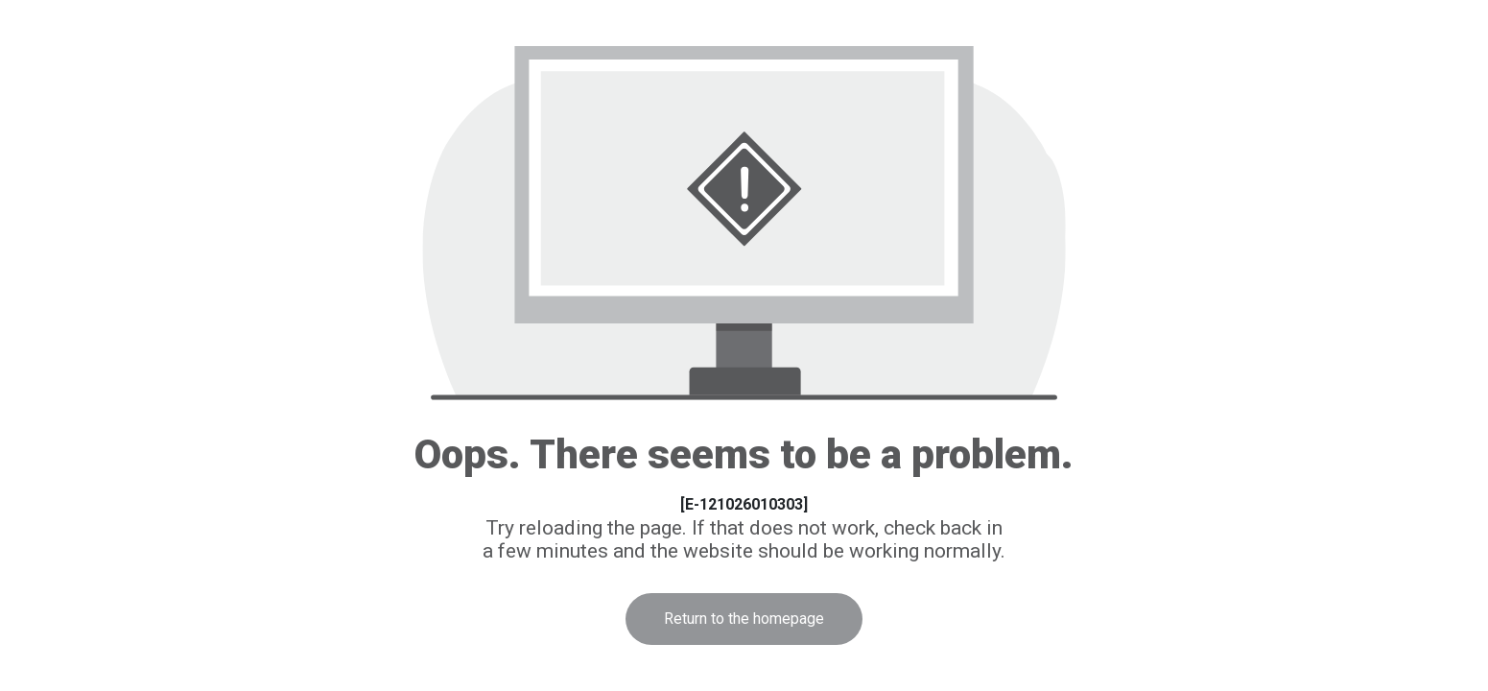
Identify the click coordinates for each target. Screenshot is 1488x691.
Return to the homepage (744, 618)
